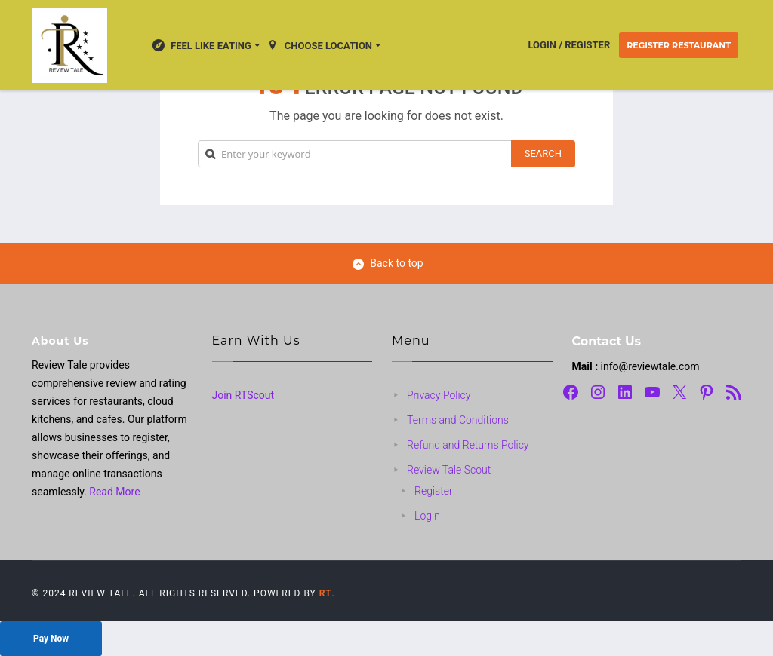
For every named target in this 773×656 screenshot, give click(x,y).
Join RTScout (243, 395)
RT (325, 593)
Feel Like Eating (201, 45)
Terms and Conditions (458, 420)
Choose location (319, 45)
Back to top (388, 263)
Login (427, 516)
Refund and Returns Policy (468, 445)
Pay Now (51, 638)
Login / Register (569, 45)
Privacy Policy (438, 395)
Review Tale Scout (449, 470)
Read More (114, 492)
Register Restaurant (679, 45)
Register (433, 491)
